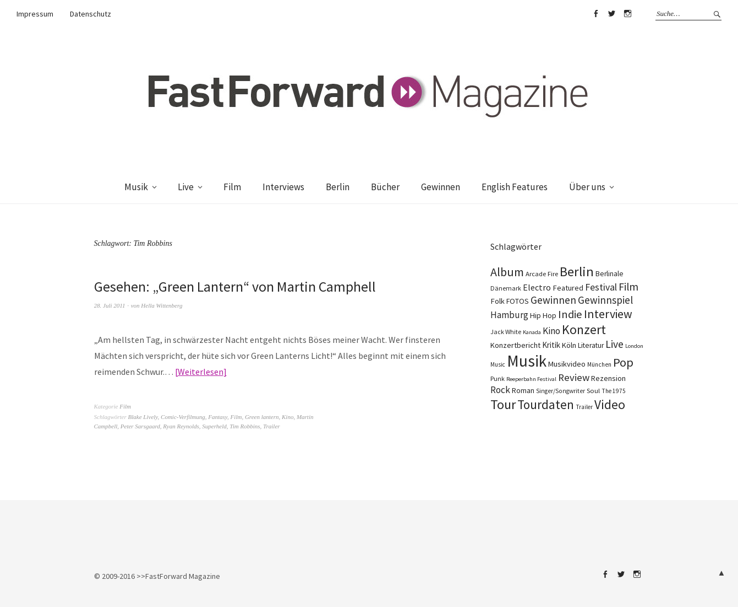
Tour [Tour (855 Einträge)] (503, 404)
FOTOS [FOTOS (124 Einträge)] (517, 301)
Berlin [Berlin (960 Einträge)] (577, 271)
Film (232, 187)
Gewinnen (440, 187)
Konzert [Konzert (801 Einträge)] (584, 329)
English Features (515, 187)
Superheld (214, 426)
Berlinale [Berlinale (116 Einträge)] (609, 273)
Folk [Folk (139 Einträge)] (497, 301)
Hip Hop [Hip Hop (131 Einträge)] (543, 315)
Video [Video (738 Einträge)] (609, 404)
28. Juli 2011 (109, 305)
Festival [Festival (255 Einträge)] (601, 287)
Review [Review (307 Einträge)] (573, 377)
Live (186, 187)
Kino (287, 416)
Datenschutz (90, 14)
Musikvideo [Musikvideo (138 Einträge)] (567, 364)
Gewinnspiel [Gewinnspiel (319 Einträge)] (605, 300)
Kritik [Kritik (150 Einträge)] (551, 345)
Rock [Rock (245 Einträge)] (500, 390)
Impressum (35, 14)
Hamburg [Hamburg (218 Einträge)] (509, 315)
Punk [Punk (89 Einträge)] (497, 378)
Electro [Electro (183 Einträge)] (537, 287)
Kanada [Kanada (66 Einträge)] (532, 332)
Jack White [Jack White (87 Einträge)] (505, 331)
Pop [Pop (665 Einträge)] (623, 362)
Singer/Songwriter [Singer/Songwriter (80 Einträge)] (560, 391)
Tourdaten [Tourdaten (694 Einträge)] (545, 404)
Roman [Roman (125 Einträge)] (523, 390)
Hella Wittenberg (161, 305)
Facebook (595, 14)
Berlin (337, 187)
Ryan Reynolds (181, 426)
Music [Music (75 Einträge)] (497, 364)
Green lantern (262, 416)
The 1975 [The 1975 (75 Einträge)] (614, 391)
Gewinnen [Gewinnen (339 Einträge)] (553, 300)
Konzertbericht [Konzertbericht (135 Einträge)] (515, 345)
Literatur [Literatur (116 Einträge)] (591, 345)
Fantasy (217, 416)
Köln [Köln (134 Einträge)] (569, 345)
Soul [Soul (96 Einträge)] (593, 390)
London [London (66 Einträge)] (634, 346)
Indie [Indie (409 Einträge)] (570, 314)
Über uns (587, 187)
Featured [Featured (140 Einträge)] (568, 288)
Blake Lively (143, 416)
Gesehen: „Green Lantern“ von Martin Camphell (235, 286)
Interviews (283, 187)
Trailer (271, 426)
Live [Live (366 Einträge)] (614, 344)
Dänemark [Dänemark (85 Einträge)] (505, 288)
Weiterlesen (200, 371)
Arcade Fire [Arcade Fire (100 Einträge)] (542, 273)
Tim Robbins (244, 426)
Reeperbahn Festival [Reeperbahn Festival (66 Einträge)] (531, 379)
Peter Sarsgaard (140, 426)
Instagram (627, 14)
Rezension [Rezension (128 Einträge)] (608, 378)
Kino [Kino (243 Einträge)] (551, 331)
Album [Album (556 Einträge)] (507, 272)
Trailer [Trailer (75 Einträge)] (584, 407)
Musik (136, 187)
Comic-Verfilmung (183, 416)
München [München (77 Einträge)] (599, 364)
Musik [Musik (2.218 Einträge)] (526, 361)
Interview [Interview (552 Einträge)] (608, 314)
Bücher (385, 187)
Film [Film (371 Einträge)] (628, 286)
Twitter (611, 14)
